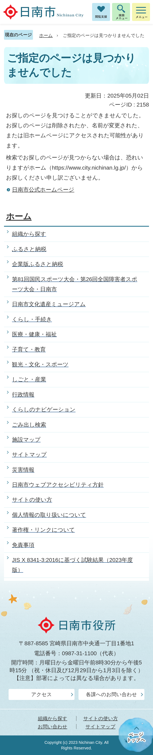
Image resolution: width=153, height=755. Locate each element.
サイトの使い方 (100, 718)
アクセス (41, 694)
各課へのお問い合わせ (111, 694)
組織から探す (52, 718)
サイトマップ (100, 726)
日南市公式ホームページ (43, 190)
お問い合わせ (52, 726)
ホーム (46, 35)
